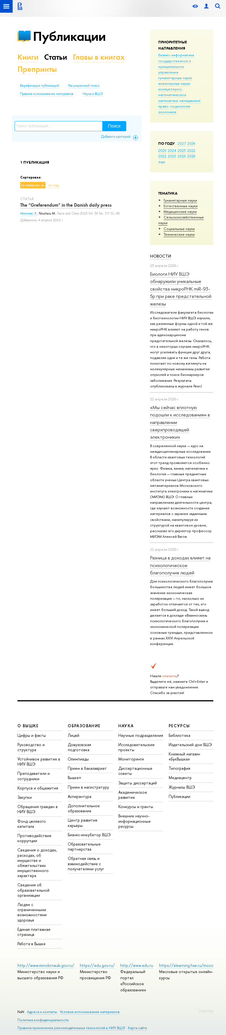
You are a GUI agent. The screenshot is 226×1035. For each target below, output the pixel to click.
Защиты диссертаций (137, 783)
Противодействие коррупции (34, 838)
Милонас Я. (28, 213)
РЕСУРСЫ (179, 725)
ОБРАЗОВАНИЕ (84, 725)
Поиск (114, 126)
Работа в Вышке (31, 943)
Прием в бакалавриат (87, 768)
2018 (191, 156)
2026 (191, 143)
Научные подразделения (140, 735)
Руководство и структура (31, 747)
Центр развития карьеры (82, 822)
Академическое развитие (132, 794)
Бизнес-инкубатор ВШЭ (89, 834)
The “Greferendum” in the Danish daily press (66, 205)
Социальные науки (179, 228)
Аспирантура (79, 796)
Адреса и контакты (42, 1011)
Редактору (206, 1010)
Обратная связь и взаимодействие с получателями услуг (86, 863)
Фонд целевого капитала (31, 823)
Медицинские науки (180, 211)
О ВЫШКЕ (28, 725)
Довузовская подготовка (79, 747)
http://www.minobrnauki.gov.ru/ (45, 965)
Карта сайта (137, 1027)
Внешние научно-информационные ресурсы (134, 821)
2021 (162, 156)
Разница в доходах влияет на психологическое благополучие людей (180, 565)
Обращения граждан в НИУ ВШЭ (37, 809)
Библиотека (179, 735)
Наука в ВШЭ (93, 94)
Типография (179, 768)
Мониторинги (131, 759)
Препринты (37, 69)
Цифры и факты (31, 735)
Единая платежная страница (33, 932)
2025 (162, 150)
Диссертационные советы (135, 771)
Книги (28, 57)
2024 (172, 150)
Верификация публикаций (39, 85)
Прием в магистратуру (88, 787)
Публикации (69, 36)
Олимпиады (78, 759)
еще (161, 161)
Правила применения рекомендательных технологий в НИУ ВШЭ (71, 1027)
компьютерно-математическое (172, 91)
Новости (160, 256)
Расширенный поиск (84, 85)
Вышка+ (75, 777)
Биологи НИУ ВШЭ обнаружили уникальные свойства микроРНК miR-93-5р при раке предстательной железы (180, 289)
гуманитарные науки (175, 77)
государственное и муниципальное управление (174, 66)
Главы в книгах (99, 57)
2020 (172, 156)
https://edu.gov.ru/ (97, 965)
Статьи (55, 57)
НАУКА (126, 725)
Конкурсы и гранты (135, 806)
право (163, 106)
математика (168, 100)
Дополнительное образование (84, 808)
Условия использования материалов (90, 1011)
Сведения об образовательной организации (33, 890)
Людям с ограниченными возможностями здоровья (32, 912)
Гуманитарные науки (180, 200)
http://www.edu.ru (136, 965)
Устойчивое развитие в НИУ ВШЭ (38, 761)
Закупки (24, 797)
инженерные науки (174, 83)
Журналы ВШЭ (182, 787)
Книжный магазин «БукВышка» (184, 756)
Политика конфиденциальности (43, 1020)
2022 (191, 150)
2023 (182, 150)
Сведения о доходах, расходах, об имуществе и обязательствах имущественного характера (37, 862)
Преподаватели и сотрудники (33, 776)
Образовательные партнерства (84, 846)
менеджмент (190, 100)
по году (53, 185)
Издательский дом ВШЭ (190, 744)
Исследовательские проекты (136, 747)
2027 (182, 143)
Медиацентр (180, 777)
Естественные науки (181, 205)
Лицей (73, 735)
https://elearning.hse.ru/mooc (186, 965)
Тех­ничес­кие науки (179, 234)
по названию (30, 185)
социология (180, 106)
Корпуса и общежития (37, 788)
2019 (182, 156)
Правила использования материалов (46, 94)
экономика (167, 111)
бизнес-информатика (176, 54)
